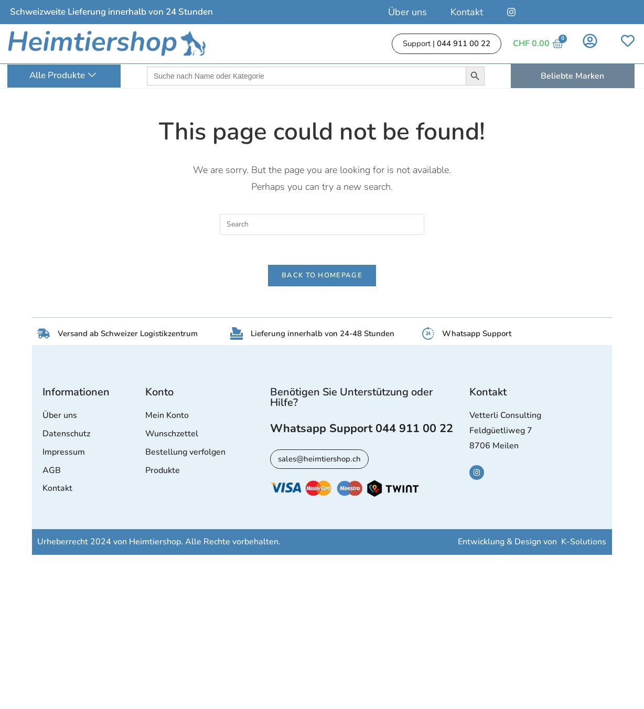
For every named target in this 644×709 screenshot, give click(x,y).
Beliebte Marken (572, 76)
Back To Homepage (322, 277)
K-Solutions (584, 544)
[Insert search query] (322, 224)
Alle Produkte (62, 76)
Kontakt (466, 12)
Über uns (407, 12)
